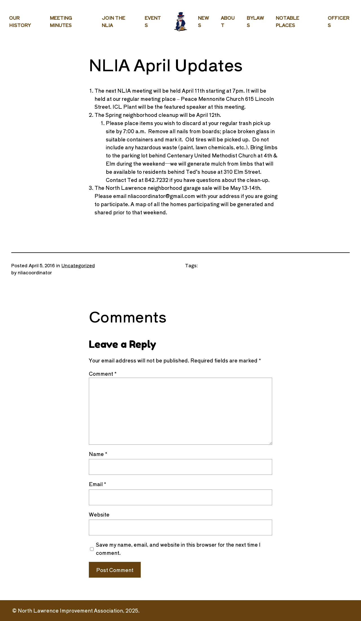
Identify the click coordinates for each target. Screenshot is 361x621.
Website (99, 514)
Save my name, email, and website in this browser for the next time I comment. (178, 548)
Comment (103, 373)
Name (98, 453)
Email (97, 484)
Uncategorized (78, 265)
